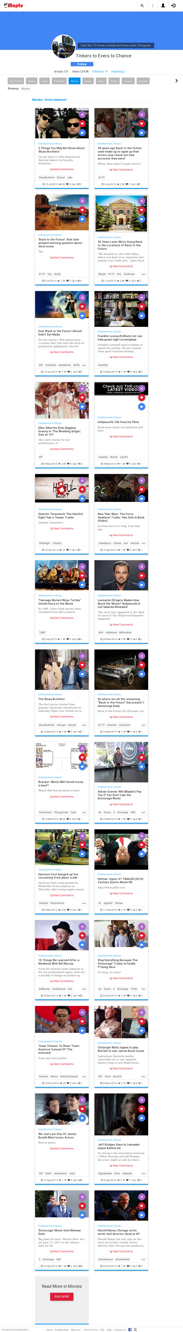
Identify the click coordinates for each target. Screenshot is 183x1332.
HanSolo (134, 543)
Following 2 (118, 71)
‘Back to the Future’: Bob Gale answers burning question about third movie (60, 243)
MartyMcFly (65, 365)
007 (100, 1076)
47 (99, 903)
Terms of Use (90, 1329)
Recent (31, 81)
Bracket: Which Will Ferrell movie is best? (60, 783)
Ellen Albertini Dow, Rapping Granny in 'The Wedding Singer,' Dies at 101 (59, 431)
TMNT (42, 632)
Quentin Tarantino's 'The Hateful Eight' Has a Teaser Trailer (60, 515)
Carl (70, 988)
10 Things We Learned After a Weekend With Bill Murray (58, 961)
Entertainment (45, 143)
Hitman (119, 903)
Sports (45, 81)
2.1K (122, 909)
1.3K (61, 639)
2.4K (62, 463)
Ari (99, 812)
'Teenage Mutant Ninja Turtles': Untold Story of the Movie (59, 601)
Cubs (73, 812)
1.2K (61, 280)
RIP (41, 457)
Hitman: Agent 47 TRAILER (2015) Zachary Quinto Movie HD (120, 880)
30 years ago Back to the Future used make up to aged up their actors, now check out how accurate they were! (120, 153)
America (43, 1076)
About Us (75, 1329)
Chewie (117, 543)
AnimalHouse (105, 1259)
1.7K (63, 1180)
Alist (100, 632)
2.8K (121, 280)
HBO (133, 812)
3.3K (62, 909)
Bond (108, 1076)
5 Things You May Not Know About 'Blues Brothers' (61, 149)
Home (49, 1329)
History (114, 81)
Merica (54, 1076)
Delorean (112, 725)
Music (101, 81)
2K (62, 184)
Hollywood (111, 632)
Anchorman (45, 812)
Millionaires (125, 632)
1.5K (62, 371)
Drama (107, 812)
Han (126, 543)
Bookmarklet (61, 1329)
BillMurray (44, 988)
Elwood (61, 177)
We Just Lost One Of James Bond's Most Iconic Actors (57, 1135)
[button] (142, 5)
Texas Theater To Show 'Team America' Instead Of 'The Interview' (58, 1049)
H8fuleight (44, 543)
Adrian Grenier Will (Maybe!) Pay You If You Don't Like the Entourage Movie (119, 795)
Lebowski (127, 1173)
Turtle (134, 988)
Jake (69, 177)
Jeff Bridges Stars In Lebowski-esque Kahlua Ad (119, 1146)
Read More (61, 1296)
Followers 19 (100, 71)
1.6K (122, 819)
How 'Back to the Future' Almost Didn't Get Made (60, 332)
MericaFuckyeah (69, 1076)
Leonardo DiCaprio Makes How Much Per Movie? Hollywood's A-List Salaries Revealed (119, 603)
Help (109, 1329)
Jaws (72, 1173)
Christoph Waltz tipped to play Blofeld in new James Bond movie (121, 1049)
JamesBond (60, 1173)
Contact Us (120, 1329)
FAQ (102, 1329)
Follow (82, 64)
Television (59, 81)
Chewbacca (104, 543)
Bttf (41, 365)
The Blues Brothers (51, 699)
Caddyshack (58, 988)
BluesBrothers (46, 177)
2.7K (121, 1180)
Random (143, 81)
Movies (74, 81)
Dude (117, 1173)
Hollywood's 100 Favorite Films (118, 422)
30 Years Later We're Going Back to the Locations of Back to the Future (120, 245)
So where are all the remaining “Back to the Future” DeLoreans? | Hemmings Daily (121, 702)
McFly (57, 274)
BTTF (101, 177)
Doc (50, 274)
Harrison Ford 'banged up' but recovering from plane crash (58, 876)
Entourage (122, 812)
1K (62, 550)
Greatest (103, 457)
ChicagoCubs (61, 812)
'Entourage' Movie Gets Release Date (59, 1232)
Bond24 (117, 1076)
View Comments (62, 169)
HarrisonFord (57, 903)
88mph (102, 274)
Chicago (128, 81)
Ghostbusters (122, 1259)
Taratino (57, 543)
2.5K (122, 639)
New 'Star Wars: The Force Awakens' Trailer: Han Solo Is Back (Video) (121, 517)
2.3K (121, 184)
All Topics (16, 81)
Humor (88, 81)
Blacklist (103, 365)
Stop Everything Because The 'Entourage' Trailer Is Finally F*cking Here (118, 963)
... (143, 274)
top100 (124, 457)
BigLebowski (105, 1173)
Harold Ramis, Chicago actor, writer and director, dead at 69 (119, 1232)
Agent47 (108, 903)
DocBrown (129, 274)
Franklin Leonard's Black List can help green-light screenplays (120, 337)
